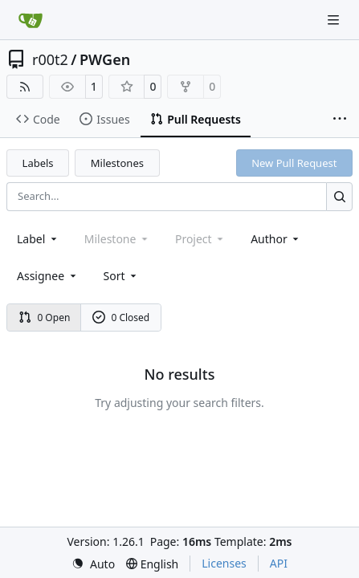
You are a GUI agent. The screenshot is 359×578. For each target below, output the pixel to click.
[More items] (340, 119)
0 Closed (121, 317)
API (279, 563)
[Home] (30, 20)
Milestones (117, 163)
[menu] (121, 275)
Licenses (224, 563)
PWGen (105, 59)
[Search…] (339, 196)
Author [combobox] (276, 238)
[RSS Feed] (24, 87)
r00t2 (50, 59)
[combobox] (38, 238)
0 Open (44, 317)
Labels (38, 163)
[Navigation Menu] (335, 19)
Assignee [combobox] (48, 275)
